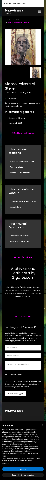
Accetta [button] (23, 469)
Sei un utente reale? (13, 374)
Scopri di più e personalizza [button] (23, 475)
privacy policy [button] (7, 434)
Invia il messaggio (15, 393)
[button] (43, 425)
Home (7, 19)
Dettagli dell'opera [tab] (23, 133)
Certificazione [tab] (23, 257)
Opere (16, 19)
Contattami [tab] (23, 316)
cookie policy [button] (24, 444)
